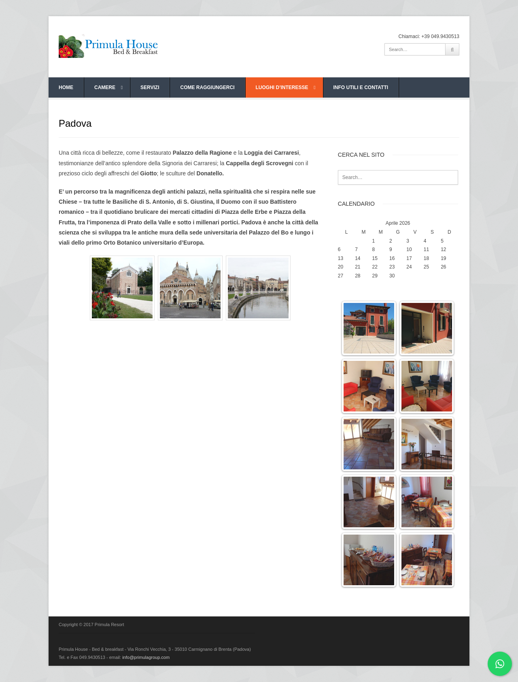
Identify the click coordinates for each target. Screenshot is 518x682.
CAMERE (108, 87)
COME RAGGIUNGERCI (207, 87)
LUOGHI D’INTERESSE (286, 87)
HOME (66, 87)
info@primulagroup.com (146, 657)
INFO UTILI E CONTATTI (360, 87)
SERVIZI (149, 87)
